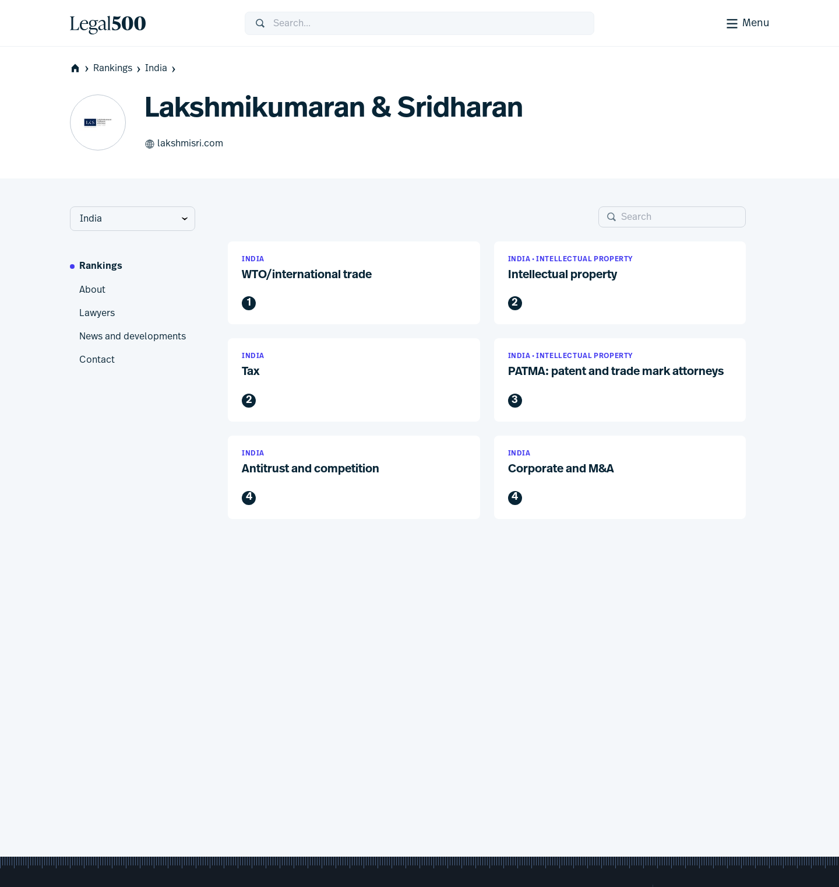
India (161, 68)
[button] (354, 283)
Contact (97, 359)
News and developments (132, 336)
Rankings (118, 68)
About (92, 290)
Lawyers (97, 313)
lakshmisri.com (183, 144)
